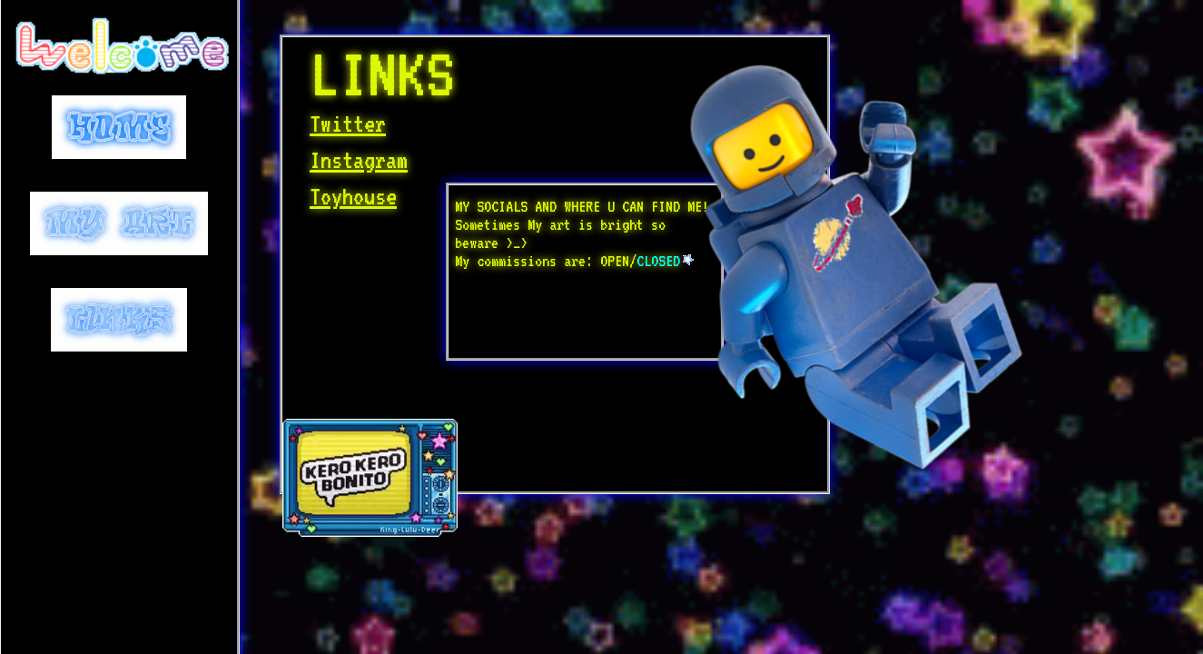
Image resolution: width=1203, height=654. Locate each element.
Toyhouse (353, 196)
